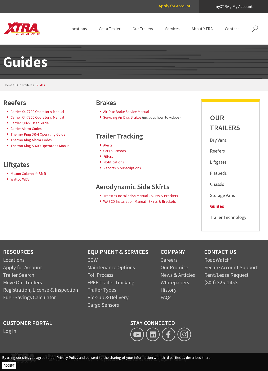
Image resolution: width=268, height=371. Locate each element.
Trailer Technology (228, 217)
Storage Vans (222, 195)
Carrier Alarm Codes (26, 128)
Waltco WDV (19, 179)
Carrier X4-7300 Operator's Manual (37, 117)
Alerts (107, 145)
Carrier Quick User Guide (29, 123)
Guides (217, 206)
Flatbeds (218, 173)
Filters (108, 156)
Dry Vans (218, 140)
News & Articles (178, 275)
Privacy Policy (67, 357)
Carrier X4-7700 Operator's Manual (37, 111)
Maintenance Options (111, 267)
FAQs (166, 297)
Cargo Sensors (114, 150)
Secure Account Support (231, 267)
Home (8, 85)
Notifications (113, 162)
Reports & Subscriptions (122, 168)
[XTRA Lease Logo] (22, 28)
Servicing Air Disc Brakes (122, 117)
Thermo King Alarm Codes (31, 139)
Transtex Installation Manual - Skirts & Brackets (140, 195)
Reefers (217, 151)
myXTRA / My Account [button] (233, 6)
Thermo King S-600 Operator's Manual (40, 145)
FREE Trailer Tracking (111, 282)
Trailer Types (102, 289)
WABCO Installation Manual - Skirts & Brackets (139, 201)
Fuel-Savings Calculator (29, 297)
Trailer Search (18, 275)
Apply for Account (175, 5)
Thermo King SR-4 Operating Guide (37, 134)
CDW (93, 260)
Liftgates (218, 162)
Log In (9, 331)
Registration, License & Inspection (40, 289)
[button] (255, 28)
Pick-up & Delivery (108, 297)
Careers (169, 260)
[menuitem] (78, 28)
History (169, 289)
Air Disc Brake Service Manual (126, 111)
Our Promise (174, 267)
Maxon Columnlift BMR (28, 173)
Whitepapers (175, 282)
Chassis (217, 184)
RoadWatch (217, 260)
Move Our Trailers (22, 282)
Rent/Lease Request (226, 275)
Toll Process (100, 275)
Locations (13, 260)
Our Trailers (23, 85)
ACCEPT (9, 365)
